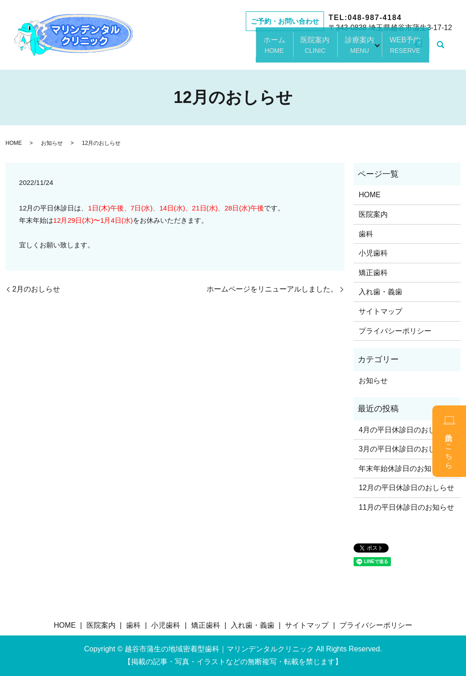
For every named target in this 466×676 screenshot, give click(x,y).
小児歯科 (373, 253)
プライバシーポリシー (395, 331)
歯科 (366, 234)
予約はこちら (449, 441)
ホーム (244, 50)
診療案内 (342, 50)
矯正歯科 (373, 273)
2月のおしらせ (36, 289)
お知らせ (52, 143)
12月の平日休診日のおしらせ (406, 488)
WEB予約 (394, 50)
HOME (13, 143)
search (440, 50)
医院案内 (291, 50)
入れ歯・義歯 (380, 292)
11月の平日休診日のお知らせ (406, 507)
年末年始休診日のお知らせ (402, 468)
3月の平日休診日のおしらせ (404, 449)
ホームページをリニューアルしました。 (272, 289)
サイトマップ (380, 311)
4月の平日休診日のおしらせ (404, 430)
